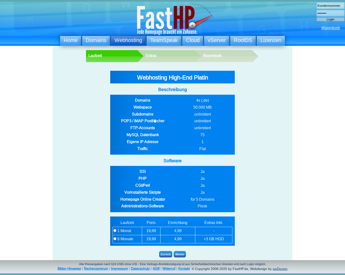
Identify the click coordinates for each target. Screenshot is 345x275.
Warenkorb (330, 28)
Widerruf (168, 268)
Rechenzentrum (96, 268)
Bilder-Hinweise (69, 268)
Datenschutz (140, 268)
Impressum (119, 268)
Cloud (193, 40)
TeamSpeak (164, 40)
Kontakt (184, 268)
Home (71, 40)
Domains (96, 40)
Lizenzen (270, 40)
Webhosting (128, 40)
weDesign (280, 269)
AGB (156, 268)
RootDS (243, 40)
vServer (217, 40)
